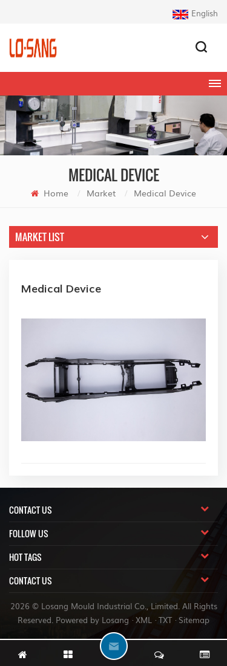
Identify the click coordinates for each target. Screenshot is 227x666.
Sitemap (194, 620)
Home (49, 193)
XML (144, 620)
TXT (165, 620)
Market (101, 193)
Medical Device (165, 193)
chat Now (114, 646)
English (195, 13)
